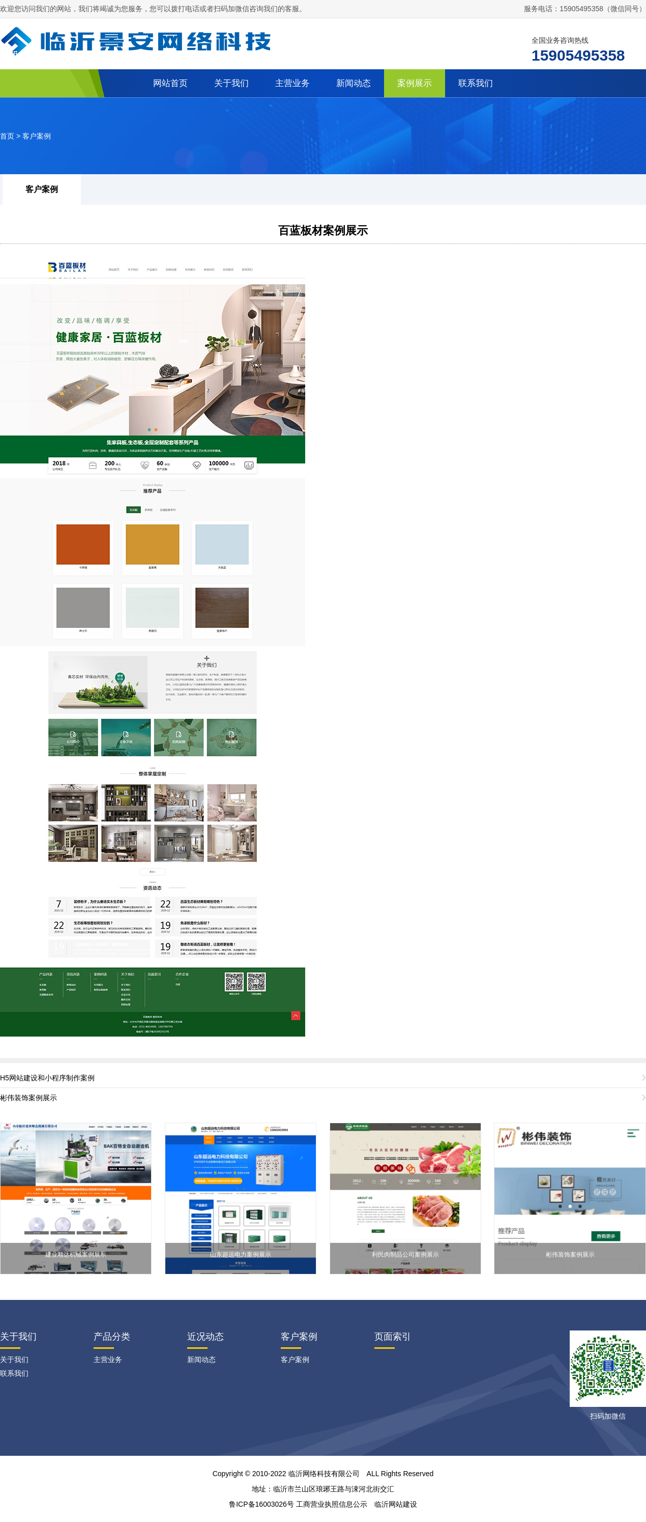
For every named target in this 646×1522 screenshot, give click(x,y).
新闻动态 (353, 83)
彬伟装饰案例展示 (28, 1098)
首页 (7, 136)
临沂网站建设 (395, 1504)
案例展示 (414, 83)
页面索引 (392, 1336)
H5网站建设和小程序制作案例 (47, 1078)
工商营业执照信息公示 (331, 1504)
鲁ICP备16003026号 (261, 1504)
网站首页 (170, 83)
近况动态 (205, 1336)
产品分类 (112, 1336)
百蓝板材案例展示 (323, 230)
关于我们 (231, 83)
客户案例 (36, 136)
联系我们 (475, 83)
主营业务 (292, 83)
